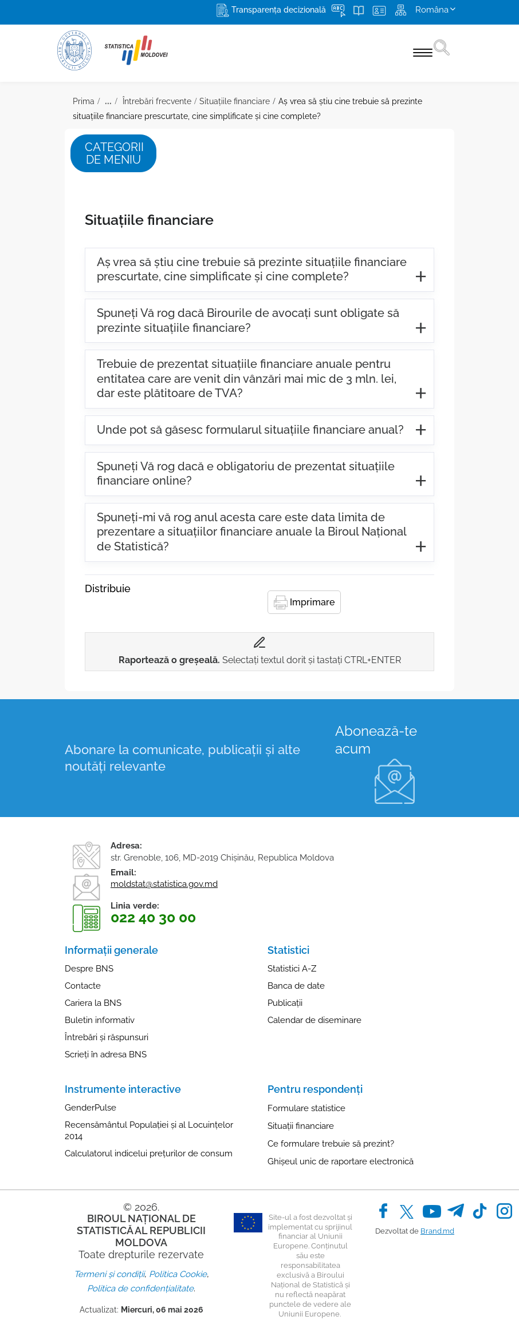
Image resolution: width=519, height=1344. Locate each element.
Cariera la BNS (93, 1003)
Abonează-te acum (376, 740)
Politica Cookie (178, 1274)
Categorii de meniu (114, 153)
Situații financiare (301, 1126)
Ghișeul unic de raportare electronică (341, 1161)
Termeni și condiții (109, 1274)
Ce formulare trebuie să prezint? (331, 1144)
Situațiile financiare (234, 101)
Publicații (285, 1003)
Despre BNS (89, 969)
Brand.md (437, 1231)
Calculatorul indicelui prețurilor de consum (149, 1153)
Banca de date (296, 986)
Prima (84, 101)
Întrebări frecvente (155, 101)
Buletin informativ (100, 1020)
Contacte (83, 986)
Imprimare (304, 602)
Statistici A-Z (292, 969)
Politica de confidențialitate (140, 1288)
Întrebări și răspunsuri (106, 1037)
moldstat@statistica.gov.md (164, 884)
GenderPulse (90, 1108)
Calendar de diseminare (314, 1020)
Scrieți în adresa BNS (106, 1054)
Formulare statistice (306, 1108)
